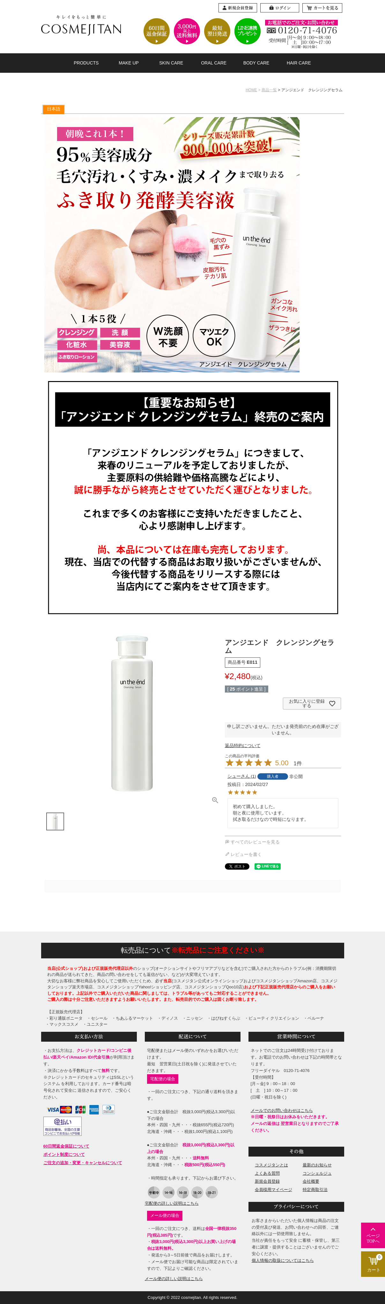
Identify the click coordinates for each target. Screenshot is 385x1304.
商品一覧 (269, 90)
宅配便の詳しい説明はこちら (172, 1203)
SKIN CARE (171, 62)
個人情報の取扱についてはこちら (283, 1260)
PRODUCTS (86, 62)
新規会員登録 (267, 1181)
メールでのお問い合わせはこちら (282, 1110)
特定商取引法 (315, 1189)
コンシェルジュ (317, 1173)
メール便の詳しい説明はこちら (174, 1278)
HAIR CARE (299, 62)
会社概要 (311, 1181)
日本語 (53, 109)
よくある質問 (267, 1173)
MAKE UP (129, 62)
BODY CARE (256, 62)
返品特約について (243, 745)
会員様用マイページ (273, 1189)
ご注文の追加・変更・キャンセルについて (82, 1162)
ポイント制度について (64, 1154)
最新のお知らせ (317, 1165)
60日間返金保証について (66, 1146)
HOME (251, 90)
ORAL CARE (213, 62)
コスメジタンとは (271, 1165)
